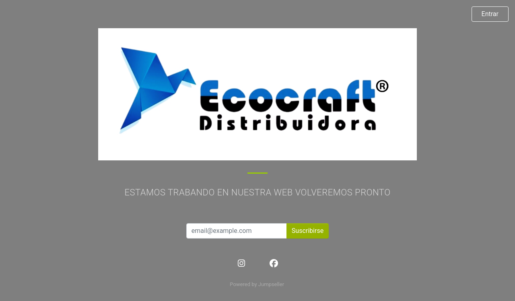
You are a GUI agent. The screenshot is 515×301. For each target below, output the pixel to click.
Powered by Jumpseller (257, 284)
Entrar (490, 14)
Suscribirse (307, 231)
